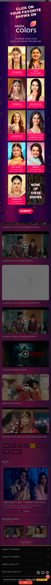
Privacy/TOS (30, 579)
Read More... (41, 579)
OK (25, 582)
